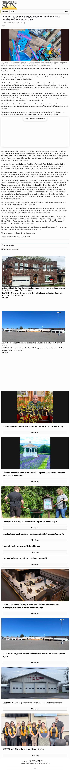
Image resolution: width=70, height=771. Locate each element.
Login (12, 11)
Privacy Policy (39, 760)
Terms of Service (31, 760)
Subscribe (5, 11)
